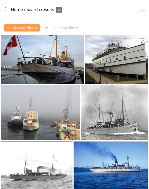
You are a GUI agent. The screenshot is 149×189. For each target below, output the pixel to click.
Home (17, 9)
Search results (40, 9)
